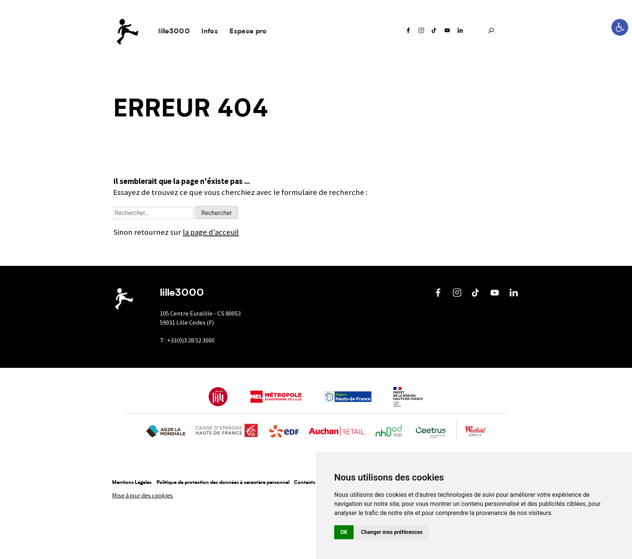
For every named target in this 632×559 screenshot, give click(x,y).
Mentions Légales (132, 482)
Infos (209, 31)
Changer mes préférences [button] (392, 532)
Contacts (304, 482)
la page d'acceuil (211, 232)
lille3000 (174, 31)
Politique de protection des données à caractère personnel (222, 482)
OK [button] (344, 532)
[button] (619, 27)
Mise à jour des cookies (142, 495)
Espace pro (248, 31)
